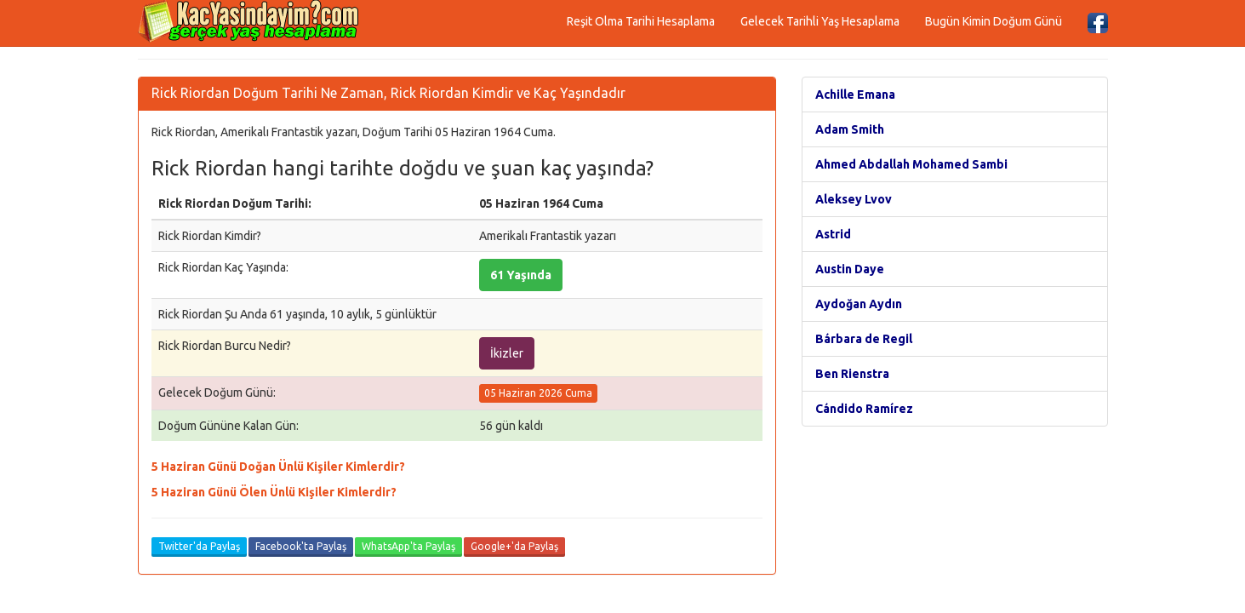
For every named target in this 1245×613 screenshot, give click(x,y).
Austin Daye (849, 269)
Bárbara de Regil (863, 339)
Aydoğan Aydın (858, 304)
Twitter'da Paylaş (199, 546)
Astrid (833, 234)
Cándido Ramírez (864, 408)
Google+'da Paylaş (514, 546)
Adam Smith (849, 129)
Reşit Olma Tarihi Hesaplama (641, 21)
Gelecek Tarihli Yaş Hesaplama (819, 21)
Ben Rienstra (852, 374)
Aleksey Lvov (853, 199)
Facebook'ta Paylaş (300, 546)
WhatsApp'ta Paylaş (408, 546)
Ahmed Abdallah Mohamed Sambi (911, 164)
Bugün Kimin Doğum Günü (993, 21)
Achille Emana (855, 94)
